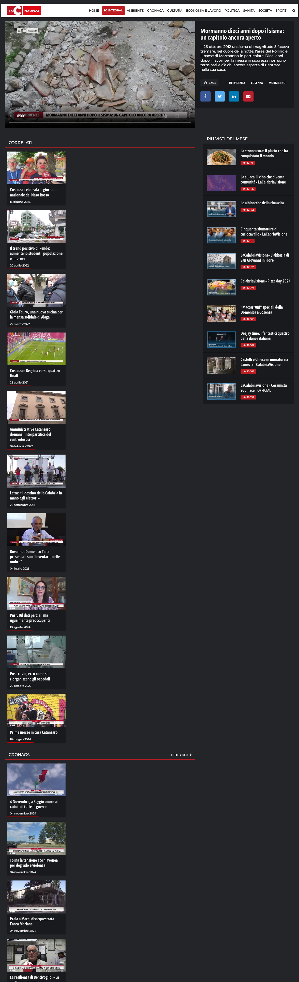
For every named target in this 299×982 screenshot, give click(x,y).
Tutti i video (181, 753)
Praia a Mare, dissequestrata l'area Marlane (32, 919)
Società (265, 10)
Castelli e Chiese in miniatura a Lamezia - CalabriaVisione (264, 362)
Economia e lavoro (203, 10)
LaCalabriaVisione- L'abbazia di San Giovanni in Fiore (265, 257)
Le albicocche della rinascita (262, 203)
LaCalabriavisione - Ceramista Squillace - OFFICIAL (264, 387)
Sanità (249, 10)
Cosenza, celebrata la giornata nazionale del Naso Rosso (33, 192)
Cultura (174, 10)
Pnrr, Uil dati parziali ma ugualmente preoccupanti (30, 616)
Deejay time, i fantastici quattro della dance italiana (265, 335)
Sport (281, 10)
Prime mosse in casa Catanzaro (34, 731)
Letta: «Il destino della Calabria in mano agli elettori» (36, 494)
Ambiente (135, 10)
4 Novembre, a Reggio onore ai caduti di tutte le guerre (34, 802)
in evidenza (237, 82)
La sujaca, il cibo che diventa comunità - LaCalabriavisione (263, 179)
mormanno (277, 82)
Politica (232, 10)
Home (94, 10)
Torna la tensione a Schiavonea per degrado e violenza (34, 861)
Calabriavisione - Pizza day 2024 (266, 281)
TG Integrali (113, 10)
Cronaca (155, 10)
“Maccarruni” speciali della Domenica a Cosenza (262, 309)
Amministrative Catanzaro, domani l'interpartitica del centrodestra (31, 434)
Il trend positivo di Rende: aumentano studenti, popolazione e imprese (36, 253)
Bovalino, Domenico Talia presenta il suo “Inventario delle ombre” (35, 556)
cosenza (257, 82)
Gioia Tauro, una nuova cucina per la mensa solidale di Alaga (36, 314)
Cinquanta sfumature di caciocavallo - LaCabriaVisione (264, 231)
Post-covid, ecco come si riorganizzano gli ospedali (30, 675)
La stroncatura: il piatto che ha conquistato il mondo (264, 153)
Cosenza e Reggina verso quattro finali (35, 372)
